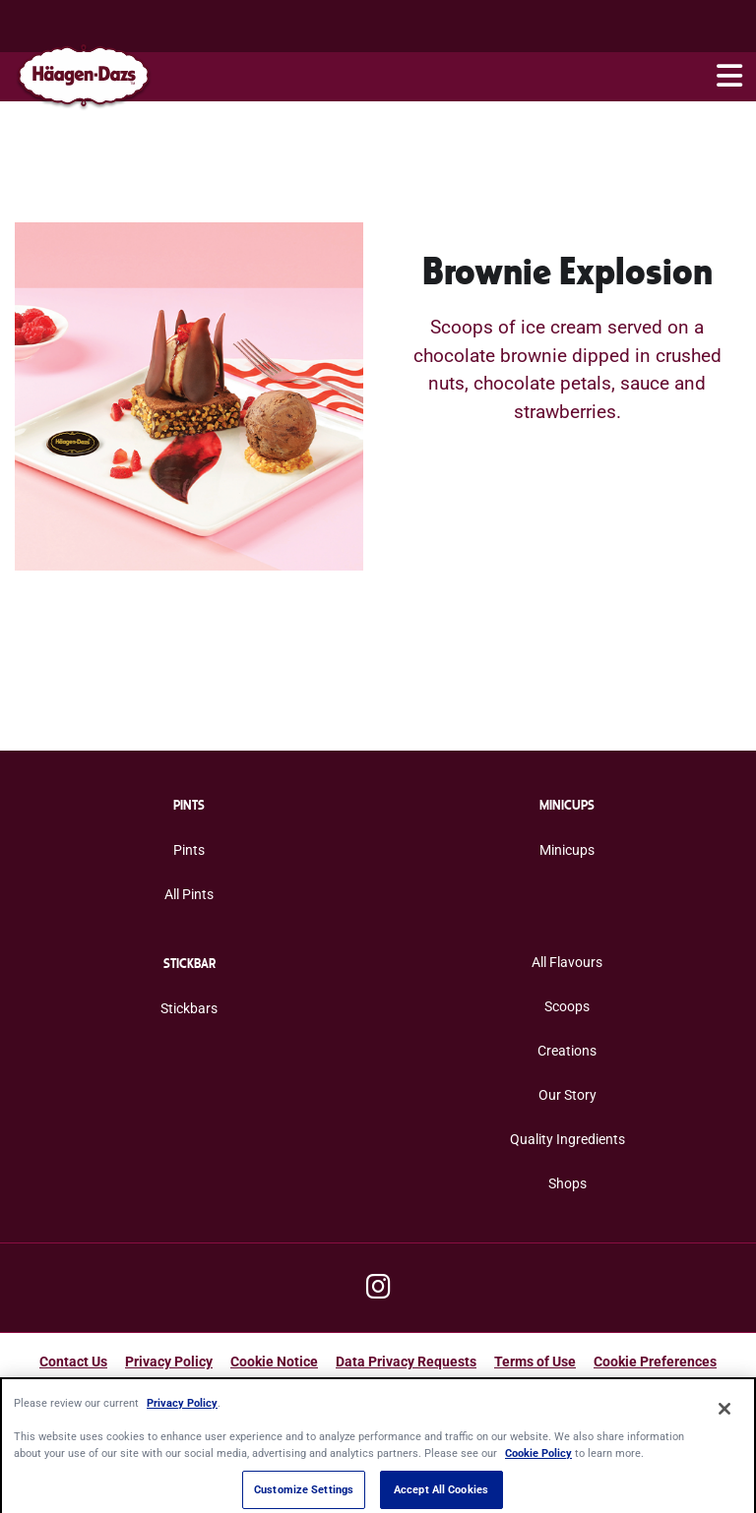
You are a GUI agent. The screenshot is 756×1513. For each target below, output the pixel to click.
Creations (567, 1051)
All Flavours (567, 962)
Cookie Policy (538, 1461)
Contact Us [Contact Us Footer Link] (73, 1361)
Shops (567, 1183)
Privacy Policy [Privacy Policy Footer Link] (169, 1361)
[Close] (724, 1416)
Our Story (567, 1095)
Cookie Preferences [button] (655, 1361)
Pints (189, 850)
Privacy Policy (182, 1410)
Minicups (567, 850)
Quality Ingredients (567, 1139)
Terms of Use (535, 1361)
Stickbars (189, 1008)
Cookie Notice (274, 1361)
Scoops (567, 1006)
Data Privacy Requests (406, 1361)
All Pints (189, 894)
